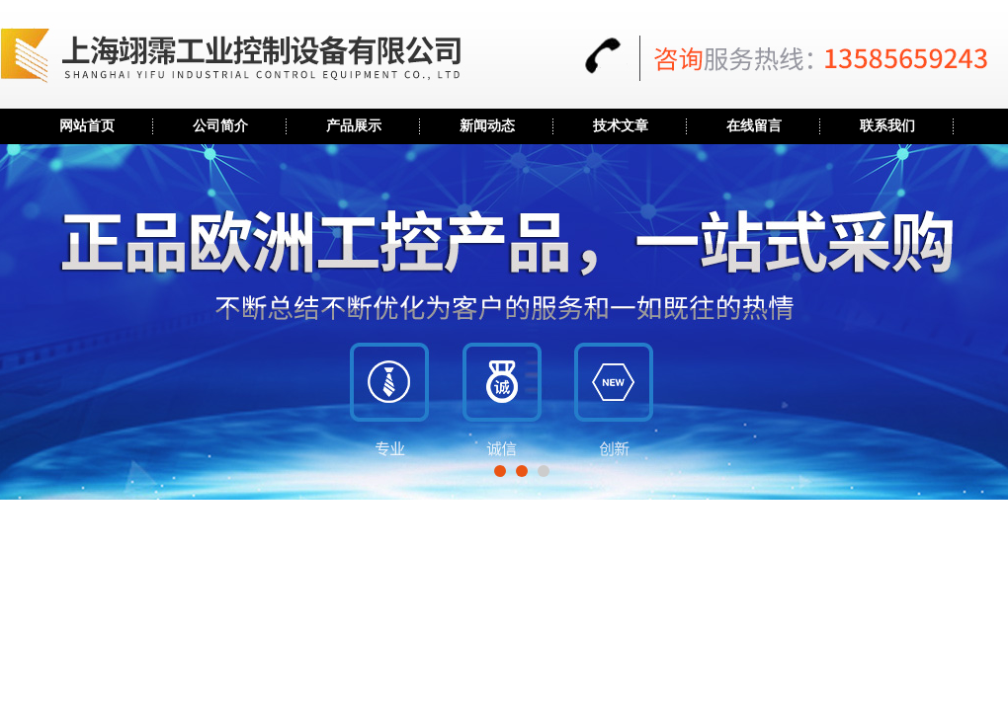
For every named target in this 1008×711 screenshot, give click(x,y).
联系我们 (887, 125)
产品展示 (353, 125)
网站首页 (87, 125)
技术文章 (620, 125)
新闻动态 (487, 125)
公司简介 (220, 125)
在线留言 (754, 125)
